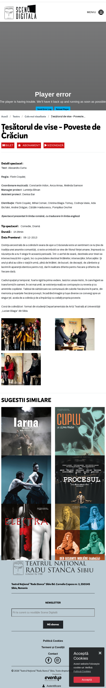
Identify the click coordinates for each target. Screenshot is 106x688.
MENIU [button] (95, 12)
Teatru (16, 116)
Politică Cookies (53, 640)
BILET (7, 145)
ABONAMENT (29, 145)
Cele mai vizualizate (35, 116)
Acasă (4, 116)
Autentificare (51, 686)
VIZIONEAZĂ (54, 145)
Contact (53, 653)
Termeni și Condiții (53, 647)
